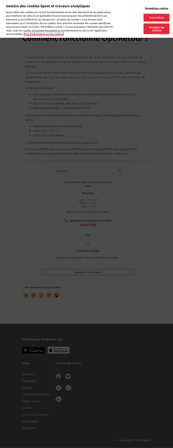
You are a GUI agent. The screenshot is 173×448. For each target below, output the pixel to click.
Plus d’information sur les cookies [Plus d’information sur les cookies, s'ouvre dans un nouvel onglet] (43, 28)
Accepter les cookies (156, 24)
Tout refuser (156, 12)
